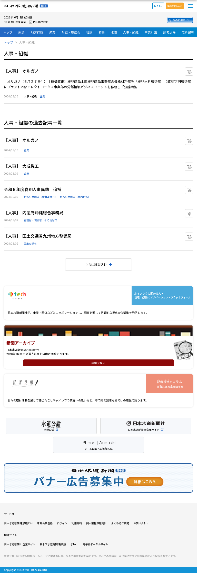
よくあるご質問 (120, 523)
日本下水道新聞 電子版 (53, 544)
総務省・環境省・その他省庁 (40, 220)
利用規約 (77, 523)
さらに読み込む (96, 264)
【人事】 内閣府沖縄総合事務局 (33, 212)
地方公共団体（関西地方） (75, 197)
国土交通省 (30, 243)
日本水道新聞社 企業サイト (19, 544)
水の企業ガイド (182, 20)
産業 (52, 32)
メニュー (190, 6)
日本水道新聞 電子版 (26, 6)
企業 (42, 96)
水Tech (74, 544)
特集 (101, 32)
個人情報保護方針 (96, 523)
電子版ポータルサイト (95, 544)
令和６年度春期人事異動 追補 (32, 189)
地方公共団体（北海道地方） (40, 197)
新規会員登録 (45, 523)
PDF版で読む (40, 22)
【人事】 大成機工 (21, 166)
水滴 (114, 32)
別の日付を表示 (17, 22)
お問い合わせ (141, 523)
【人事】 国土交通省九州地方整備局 (38, 236)
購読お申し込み (175, 5)
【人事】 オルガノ (21, 71)
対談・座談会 (71, 32)
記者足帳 (169, 32)
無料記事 (188, 32)
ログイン (158, 5)
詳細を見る (98, 363)
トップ (7, 32)
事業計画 (151, 32)
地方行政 (37, 32)
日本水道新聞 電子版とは (18, 523)
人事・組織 (131, 32)
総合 (21, 32)
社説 (89, 32)
